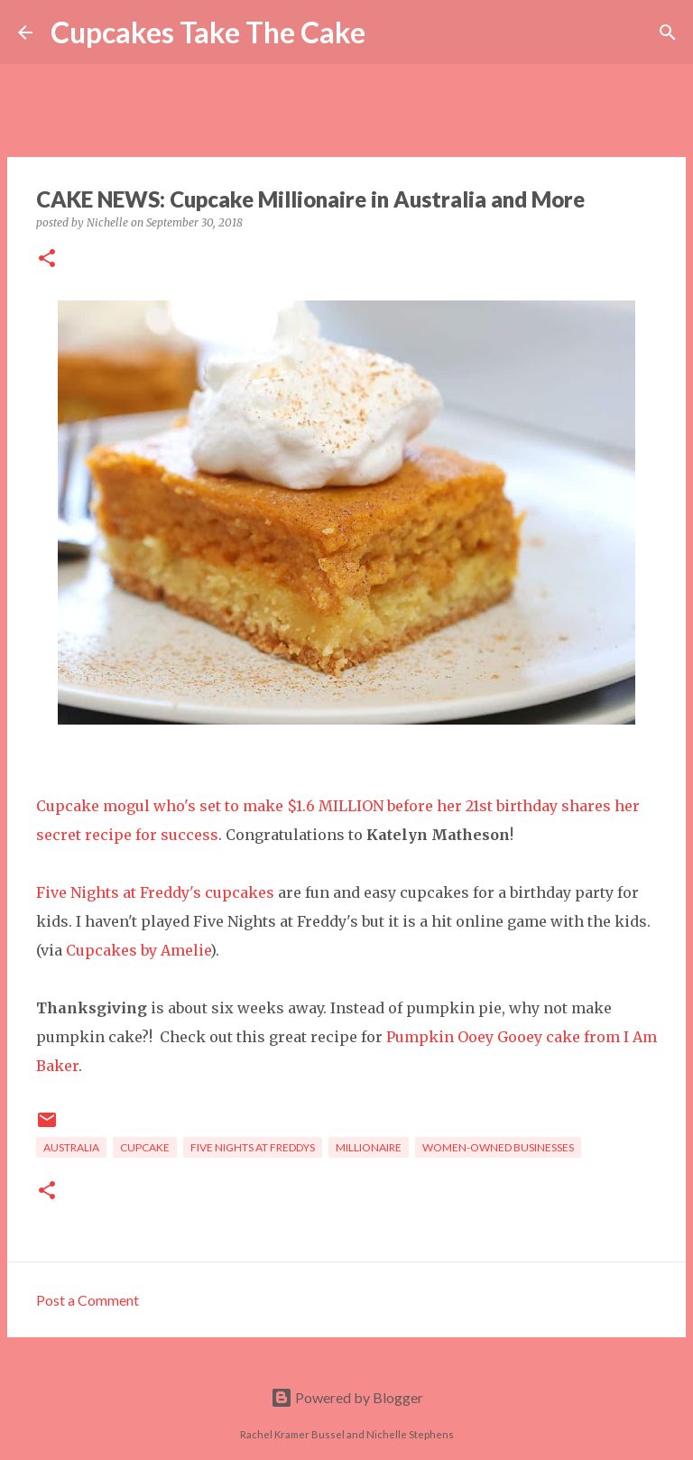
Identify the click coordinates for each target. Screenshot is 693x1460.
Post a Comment (87, 1299)
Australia (71, 1147)
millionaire (369, 1147)
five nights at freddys (252, 1147)
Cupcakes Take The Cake (208, 32)
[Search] (391, 32)
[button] (47, 259)
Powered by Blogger (347, 1397)
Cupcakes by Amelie (138, 950)
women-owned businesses (498, 1147)
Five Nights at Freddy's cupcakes (155, 892)
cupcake (145, 1147)
